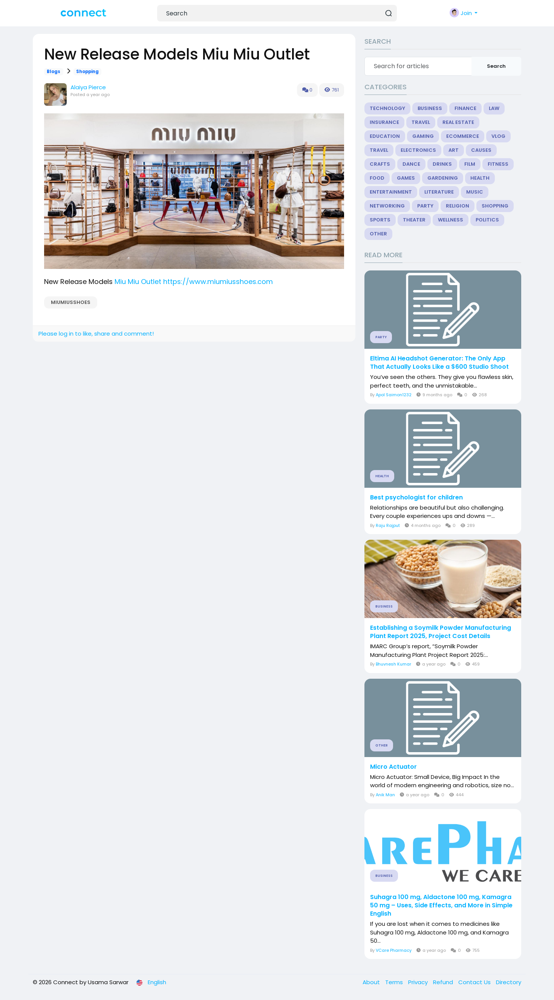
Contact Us (475, 982)
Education (385, 136)
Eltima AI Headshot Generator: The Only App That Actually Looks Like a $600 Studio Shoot (439, 362)
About (372, 982)
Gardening (442, 178)
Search (496, 66)
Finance (465, 108)
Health (480, 178)
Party (425, 205)
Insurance (384, 122)
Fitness (498, 164)
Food (377, 178)
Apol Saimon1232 (394, 395)
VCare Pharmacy (394, 950)
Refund (444, 982)
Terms (394, 982)
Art (453, 150)
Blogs (53, 72)
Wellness (450, 219)
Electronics (418, 150)
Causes (481, 150)
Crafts (380, 164)
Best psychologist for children (416, 497)
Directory (508, 982)
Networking (387, 205)
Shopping (87, 72)
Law (494, 108)
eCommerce (462, 136)
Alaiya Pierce (88, 87)
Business (430, 108)
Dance (411, 164)
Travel (421, 122)
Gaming (423, 136)
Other (378, 233)
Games (406, 178)
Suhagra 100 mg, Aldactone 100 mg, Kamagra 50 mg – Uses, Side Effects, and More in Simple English (441, 905)
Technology (387, 108)
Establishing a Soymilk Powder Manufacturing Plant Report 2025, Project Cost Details (440, 632)
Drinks (442, 164)
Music (474, 191)
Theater (414, 219)
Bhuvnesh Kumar (393, 664)
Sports (380, 219)
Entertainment (391, 191)
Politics (487, 219)
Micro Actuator (393, 767)
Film (469, 164)
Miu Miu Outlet (138, 281)
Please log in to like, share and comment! (96, 333)
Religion (457, 205)
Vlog (498, 136)
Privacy (418, 982)
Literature (439, 191)
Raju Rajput (388, 525)
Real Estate (458, 122)
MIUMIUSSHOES (70, 302)
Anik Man (385, 795)
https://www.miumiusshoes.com (218, 281)
